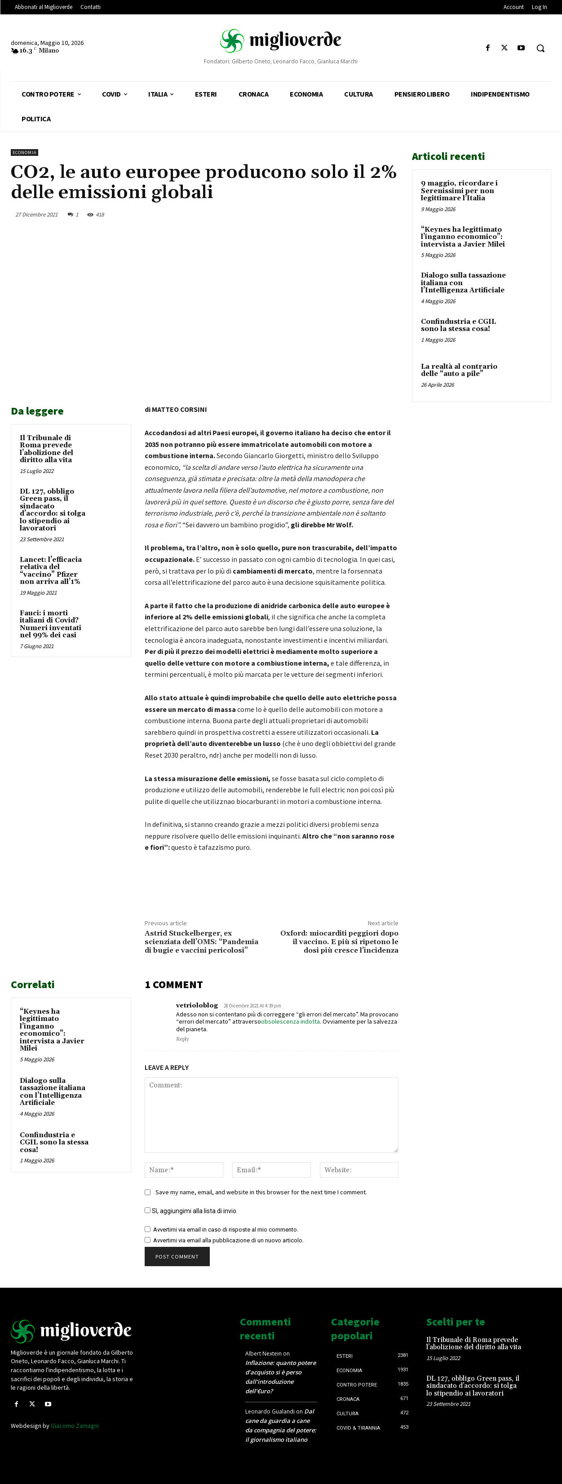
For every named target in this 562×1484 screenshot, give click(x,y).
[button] (540, 48)
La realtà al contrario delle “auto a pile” (459, 370)
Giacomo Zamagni (75, 1426)
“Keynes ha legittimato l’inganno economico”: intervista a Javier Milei (52, 1030)
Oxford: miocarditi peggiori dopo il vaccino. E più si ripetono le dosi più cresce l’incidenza (339, 942)
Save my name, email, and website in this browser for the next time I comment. (261, 1192)
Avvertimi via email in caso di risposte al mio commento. (225, 1229)
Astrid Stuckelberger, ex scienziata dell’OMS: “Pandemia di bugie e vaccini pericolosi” (201, 942)
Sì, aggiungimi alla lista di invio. (191, 1211)
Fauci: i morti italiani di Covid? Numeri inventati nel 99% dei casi (50, 624)
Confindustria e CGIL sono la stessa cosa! (54, 1142)
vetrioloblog (197, 1006)
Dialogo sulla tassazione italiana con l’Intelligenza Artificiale (52, 1092)
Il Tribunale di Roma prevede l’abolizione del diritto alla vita (46, 449)
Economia (24, 152)
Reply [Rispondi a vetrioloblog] (182, 1039)
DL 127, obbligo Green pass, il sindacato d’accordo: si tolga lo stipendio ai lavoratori (52, 510)
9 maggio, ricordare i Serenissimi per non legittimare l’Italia (459, 191)
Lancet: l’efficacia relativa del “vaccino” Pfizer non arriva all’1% (51, 571)
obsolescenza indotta (290, 1021)
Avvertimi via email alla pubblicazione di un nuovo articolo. (228, 1240)
